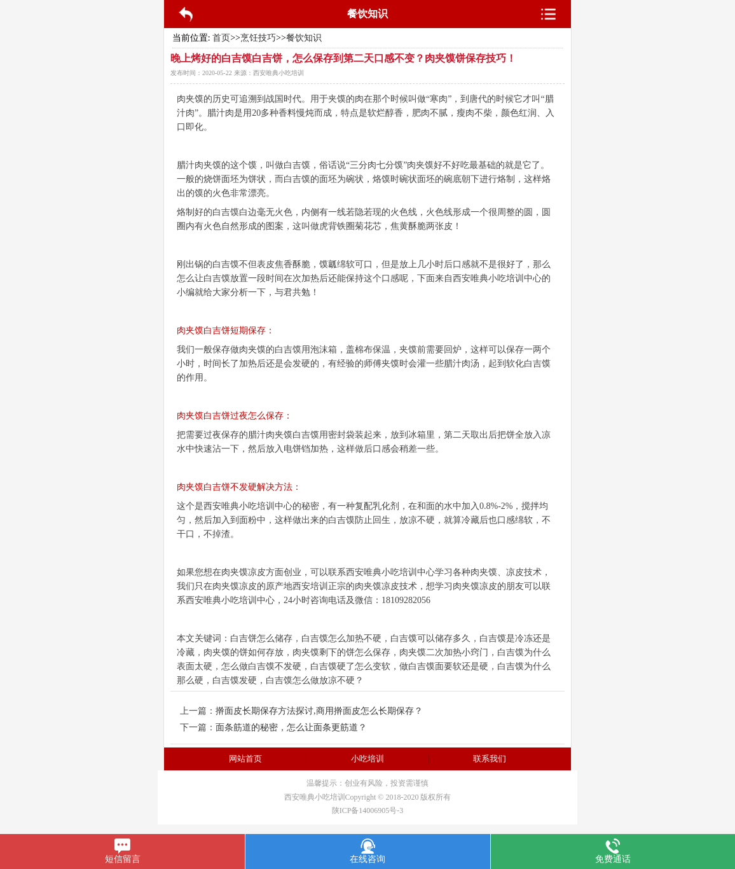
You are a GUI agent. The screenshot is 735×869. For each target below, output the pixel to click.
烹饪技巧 (258, 38)
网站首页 (245, 758)
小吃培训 (367, 758)
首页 (221, 38)
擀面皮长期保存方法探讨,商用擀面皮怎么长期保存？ (319, 711)
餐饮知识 (304, 38)
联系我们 (489, 758)
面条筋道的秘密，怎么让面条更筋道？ (291, 727)
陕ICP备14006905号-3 (368, 810)
